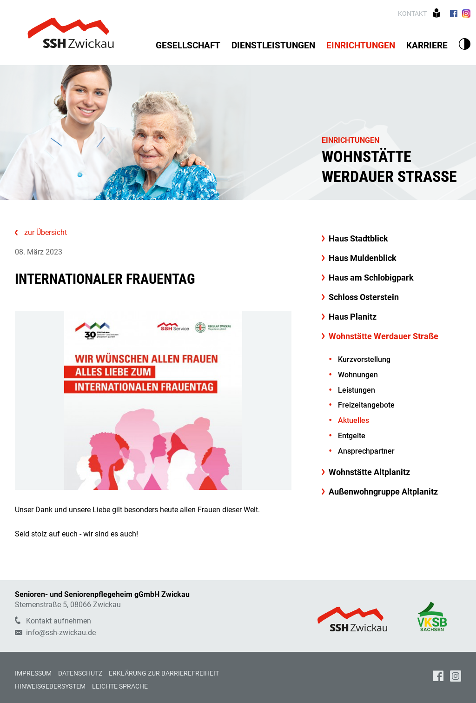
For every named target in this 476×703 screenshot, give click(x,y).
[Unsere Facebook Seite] (438, 677)
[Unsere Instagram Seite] (455, 677)
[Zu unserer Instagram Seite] (466, 13)
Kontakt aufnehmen (53, 620)
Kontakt (413, 13)
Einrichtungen (350, 140)
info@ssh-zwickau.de (55, 632)
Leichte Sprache (120, 686)
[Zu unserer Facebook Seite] (453, 13)
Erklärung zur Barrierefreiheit (164, 673)
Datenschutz (80, 673)
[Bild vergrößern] (153, 400)
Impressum (33, 673)
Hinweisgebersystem (50, 686)
